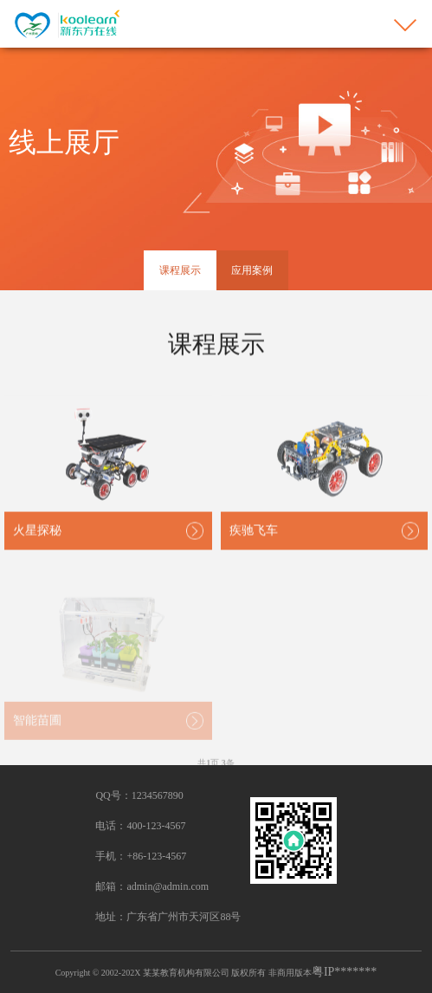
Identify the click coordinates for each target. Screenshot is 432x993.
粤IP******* (344, 971)
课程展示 (180, 270)
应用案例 (252, 270)
